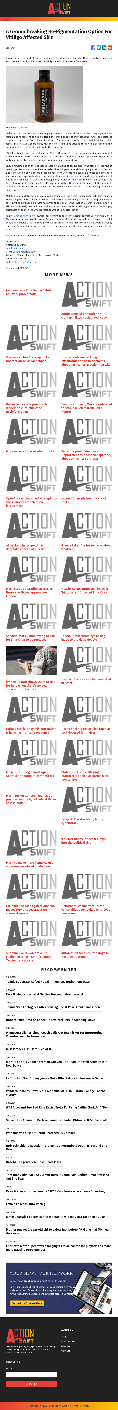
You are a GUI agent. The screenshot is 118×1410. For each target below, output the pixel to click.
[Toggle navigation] (7, 19)
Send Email (19, 248)
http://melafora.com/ (93, 235)
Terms (64, 1336)
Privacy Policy (68, 1341)
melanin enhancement (22, 215)
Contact (65, 1350)
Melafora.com (81, 186)
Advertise (66, 1346)
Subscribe (31, 1384)
